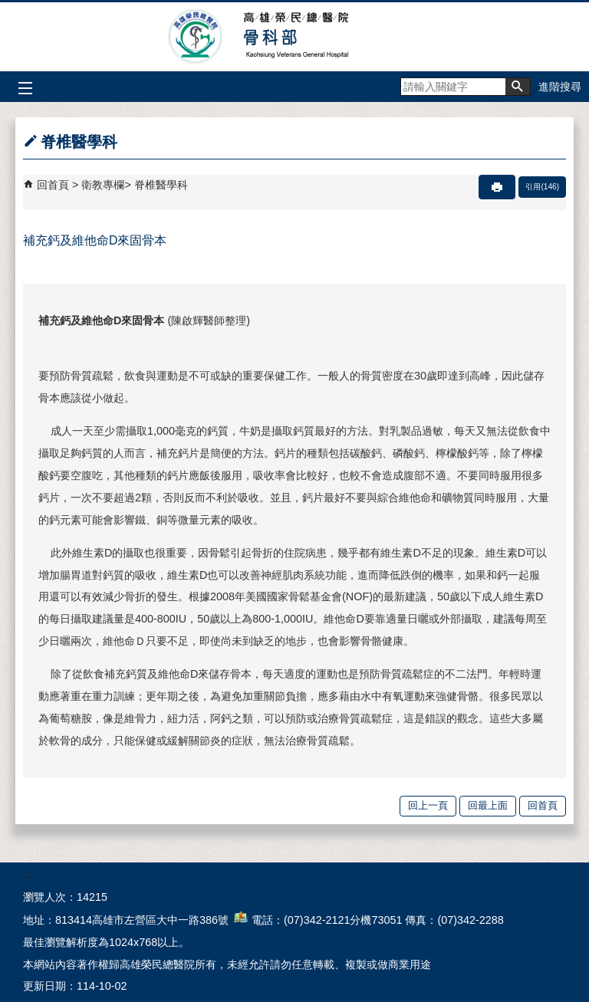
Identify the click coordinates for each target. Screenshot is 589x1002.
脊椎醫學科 (161, 185)
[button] (517, 86)
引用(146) (542, 186)
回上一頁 (428, 805)
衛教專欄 (102, 185)
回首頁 (53, 185)
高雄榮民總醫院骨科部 (295, 36)
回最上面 (488, 805)
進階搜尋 (559, 86)
